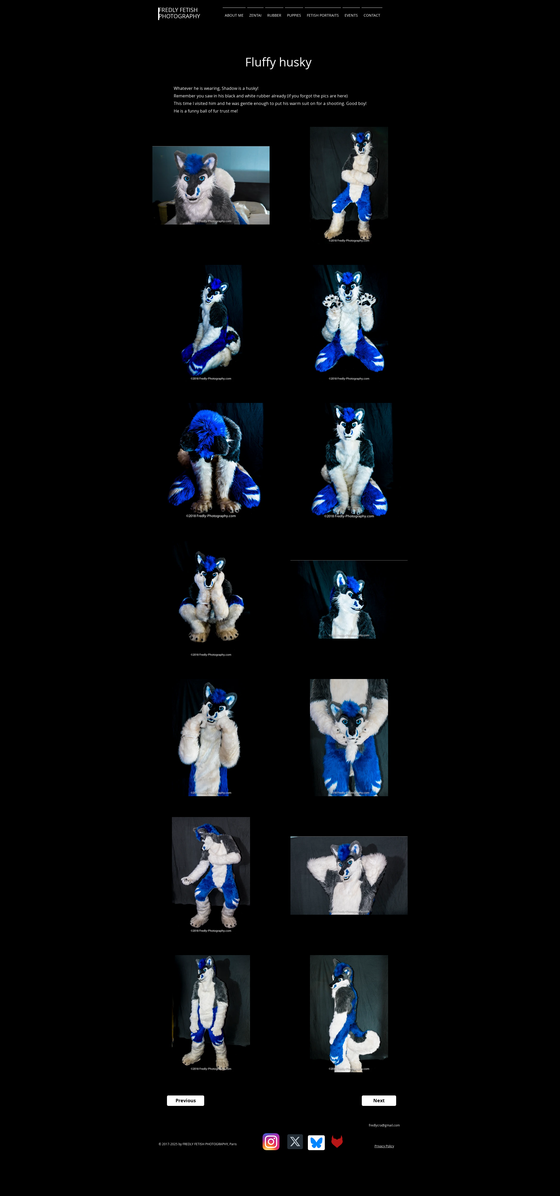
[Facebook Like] (258, 1145)
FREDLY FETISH (178, 10)
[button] (372, 13)
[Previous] (185, 1100)
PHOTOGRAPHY (179, 16)
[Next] (379, 1100)
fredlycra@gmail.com (384, 1125)
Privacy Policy (384, 1146)
